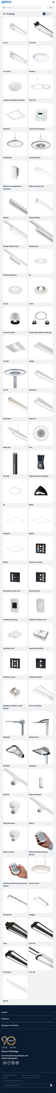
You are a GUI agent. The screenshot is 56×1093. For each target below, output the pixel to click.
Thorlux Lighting (18, 1080)
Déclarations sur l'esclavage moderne (32, 1075)
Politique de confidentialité (9, 1075)
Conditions (5, 1077)
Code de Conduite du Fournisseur (31, 1077)
